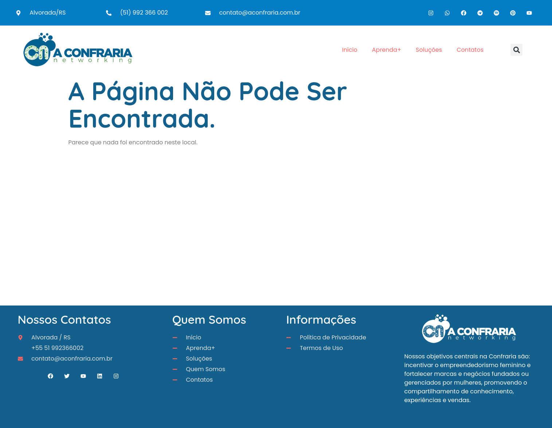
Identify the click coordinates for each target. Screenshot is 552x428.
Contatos (470, 50)
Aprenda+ (386, 50)
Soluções (429, 50)
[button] (516, 50)
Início (349, 50)
